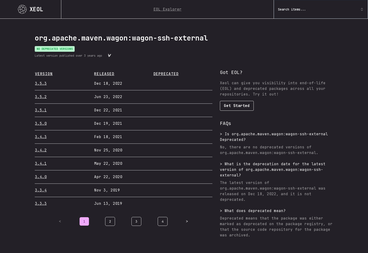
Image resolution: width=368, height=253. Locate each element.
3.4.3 (41, 136)
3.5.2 (41, 96)
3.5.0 (41, 123)
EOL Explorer (167, 9)
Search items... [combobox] (321, 9)
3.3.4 (41, 190)
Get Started (237, 105)
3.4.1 (41, 163)
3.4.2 (41, 150)
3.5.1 (41, 110)
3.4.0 (41, 176)
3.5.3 (41, 83)
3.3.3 (41, 203)
